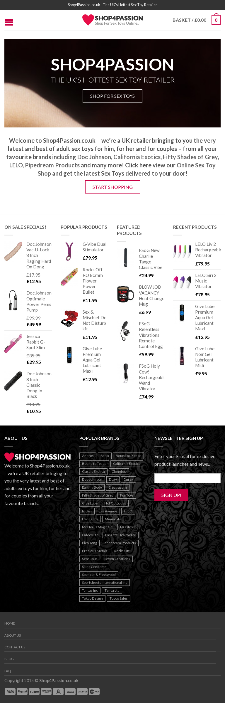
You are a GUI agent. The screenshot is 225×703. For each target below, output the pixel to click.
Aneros (88, 455)
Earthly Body (92, 487)
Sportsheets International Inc (104, 582)
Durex (128, 479)
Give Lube (90, 503)
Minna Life (113, 519)
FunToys (127, 495)
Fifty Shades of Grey (190, 156)
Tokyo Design (92, 598)
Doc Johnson (94, 156)
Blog (9, 659)
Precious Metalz (95, 551)
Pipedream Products (52, 165)
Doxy (113, 479)
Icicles (87, 511)
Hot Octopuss (115, 503)
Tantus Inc (90, 590)
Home (9, 623)
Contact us (14, 647)
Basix (104, 455)
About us (12, 635)
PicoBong (89, 543)
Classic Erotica (93, 471)
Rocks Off (121, 551)
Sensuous (90, 558)
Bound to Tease (94, 463)
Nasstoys (127, 527)
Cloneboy (119, 471)
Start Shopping (113, 187)
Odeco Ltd (90, 535)
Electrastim (118, 487)
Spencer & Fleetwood (99, 574)
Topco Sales (119, 598)
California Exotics (137, 156)
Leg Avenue (108, 511)
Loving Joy (90, 519)
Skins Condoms (94, 566)
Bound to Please (128, 455)
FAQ (7, 671)
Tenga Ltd (112, 590)
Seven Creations (117, 558)
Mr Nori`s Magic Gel (97, 527)
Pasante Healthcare (120, 535)
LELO (16, 165)
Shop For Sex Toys (112, 96)
